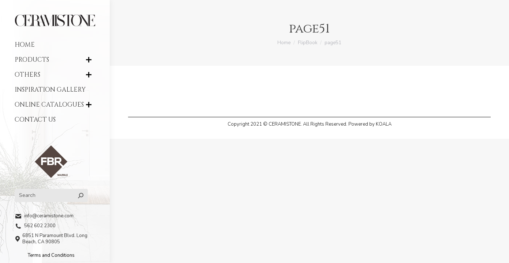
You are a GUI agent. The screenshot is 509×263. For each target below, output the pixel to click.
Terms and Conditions (51, 255)
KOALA (384, 124)
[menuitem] (55, 44)
